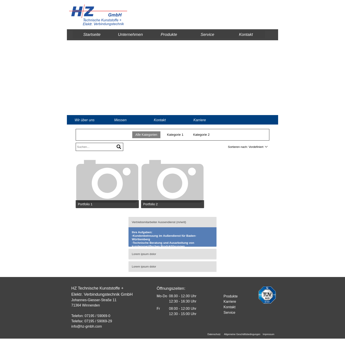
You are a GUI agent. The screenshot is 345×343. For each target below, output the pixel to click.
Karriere (199, 120)
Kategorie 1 (175, 134)
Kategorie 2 (201, 134)
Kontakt (246, 34)
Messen (120, 120)
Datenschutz (213, 334)
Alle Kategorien (146, 134)
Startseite (92, 34)
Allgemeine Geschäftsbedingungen (242, 334)
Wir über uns (85, 120)
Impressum (268, 334)
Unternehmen (130, 34)
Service (207, 34)
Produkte (169, 34)
